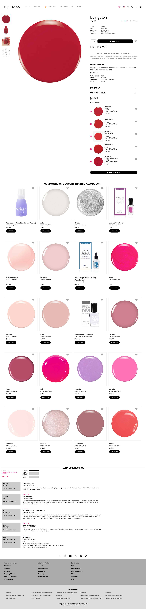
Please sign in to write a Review (9, 473)
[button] (12, 7)
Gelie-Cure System (77, 571)
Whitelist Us (41, 571)
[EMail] (103, 47)
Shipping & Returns (10, 574)
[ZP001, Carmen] (113, 136)
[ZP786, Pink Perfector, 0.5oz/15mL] (21, 261)
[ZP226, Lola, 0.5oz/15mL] (124, 261)
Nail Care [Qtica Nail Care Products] (83, 592)
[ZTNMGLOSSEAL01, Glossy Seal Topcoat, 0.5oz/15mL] (90, 317)
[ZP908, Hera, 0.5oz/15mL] (21, 372)
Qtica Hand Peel (10, 598)
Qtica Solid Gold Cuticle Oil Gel (15, 595)
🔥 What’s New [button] (50, 7)
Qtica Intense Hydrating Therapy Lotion (91, 598)
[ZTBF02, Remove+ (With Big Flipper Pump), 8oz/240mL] (21, 206)
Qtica (72, 574)
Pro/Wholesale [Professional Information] (67, 7)
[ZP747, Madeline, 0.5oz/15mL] (90, 427)
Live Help (7, 568)
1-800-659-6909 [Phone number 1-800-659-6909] (43, 576)
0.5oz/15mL (99, 28)
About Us (40, 565)
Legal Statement (43, 568)
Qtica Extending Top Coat (63, 598)
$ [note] (107, 114)
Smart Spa (74, 576)
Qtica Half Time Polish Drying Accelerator (66, 592)
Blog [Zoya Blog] (79, 7)
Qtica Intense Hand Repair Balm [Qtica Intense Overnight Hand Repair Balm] (90, 595)
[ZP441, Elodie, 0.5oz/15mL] (124, 427)
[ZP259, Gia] (113, 124)
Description (97, 65)
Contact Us (7, 565)
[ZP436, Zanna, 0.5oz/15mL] (124, 317)
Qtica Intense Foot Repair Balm (114, 595)
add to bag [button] (109, 41)
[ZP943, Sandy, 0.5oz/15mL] (124, 372)
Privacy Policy (8, 579)
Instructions (112, 93)
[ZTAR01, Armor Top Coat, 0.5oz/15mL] (124, 206)
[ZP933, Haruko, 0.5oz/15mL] (90, 372)
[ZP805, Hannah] (113, 111)
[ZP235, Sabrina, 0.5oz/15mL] (21, 427)
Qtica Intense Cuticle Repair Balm (41, 595)
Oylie (72, 579)
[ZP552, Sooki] (113, 149)
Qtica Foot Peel (35, 598)
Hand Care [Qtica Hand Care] (59, 595)
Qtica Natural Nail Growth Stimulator (41, 592)
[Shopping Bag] (141, 7)
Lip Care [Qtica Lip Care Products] (8, 592)
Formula (112, 88)
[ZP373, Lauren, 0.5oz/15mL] (55, 427)
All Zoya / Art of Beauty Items (113, 598)
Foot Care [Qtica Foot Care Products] (108, 592)
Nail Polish (93, 73)
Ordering (7, 571)
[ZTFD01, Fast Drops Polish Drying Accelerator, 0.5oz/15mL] (90, 262)
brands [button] (37, 7)
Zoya (72, 565)
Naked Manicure (76, 568)
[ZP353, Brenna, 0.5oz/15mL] (21, 317)
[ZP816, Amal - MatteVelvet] (113, 161)
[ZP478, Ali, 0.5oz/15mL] (55, 372)
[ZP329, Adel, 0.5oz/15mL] (55, 206)
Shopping (41, 574)
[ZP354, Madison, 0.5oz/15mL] (55, 261)
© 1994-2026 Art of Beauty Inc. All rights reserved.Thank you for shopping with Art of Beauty (73, 604)
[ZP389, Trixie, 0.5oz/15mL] (90, 206)
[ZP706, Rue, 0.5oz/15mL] (55, 317)
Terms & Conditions (10, 576)
